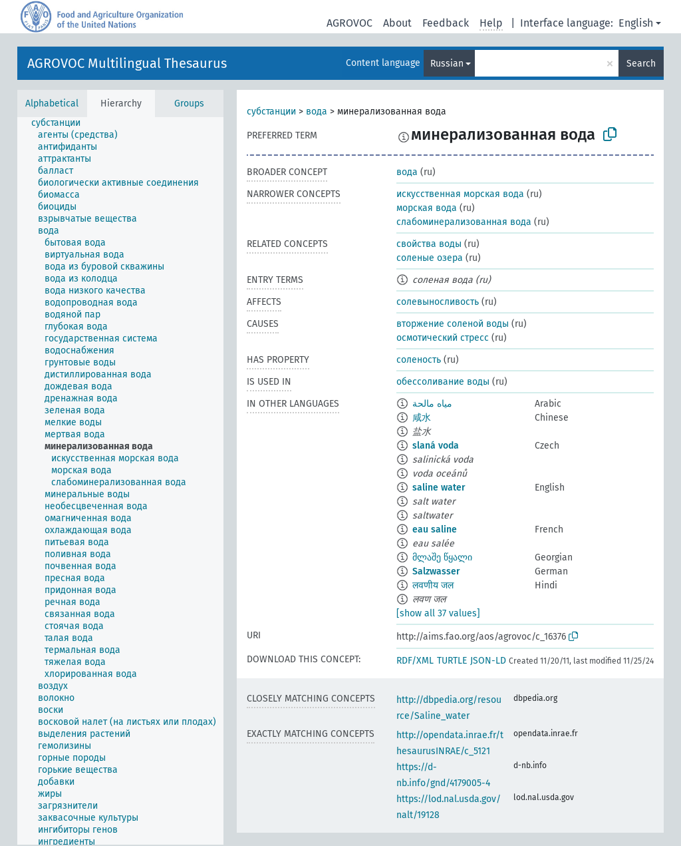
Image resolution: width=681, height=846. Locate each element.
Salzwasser (436, 571)
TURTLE (452, 660)
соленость (418, 359)
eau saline (434, 529)
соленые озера (429, 258)
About (397, 23)
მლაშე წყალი (442, 557)
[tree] (120, 481)
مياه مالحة (432, 403)
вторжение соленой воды (452, 323)
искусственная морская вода (460, 194)
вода (316, 111)
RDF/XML (415, 660)
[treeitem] (61, 123)
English (635, 23)
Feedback (445, 23)
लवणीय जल (433, 585)
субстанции (271, 111)
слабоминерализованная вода (463, 222)
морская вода (426, 208)
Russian (447, 63)
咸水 (421, 417)
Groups (189, 103)
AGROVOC (349, 23)
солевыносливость (437, 302)
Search (641, 63)
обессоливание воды (442, 381)
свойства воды (429, 244)
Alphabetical (51, 103)
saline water (439, 487)
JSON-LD (488, 660)
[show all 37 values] (438, 613)
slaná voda (435, 445)
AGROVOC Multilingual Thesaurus (127, 63)
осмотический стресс (442, 337)
